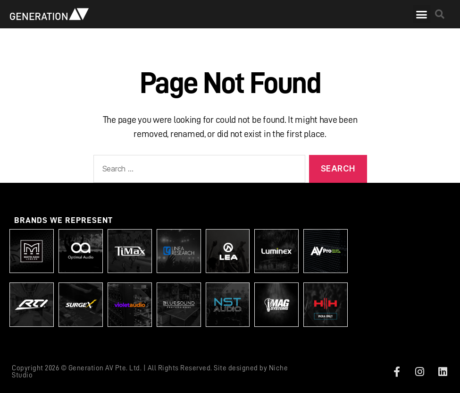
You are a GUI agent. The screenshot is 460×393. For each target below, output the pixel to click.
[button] (421, 14)
